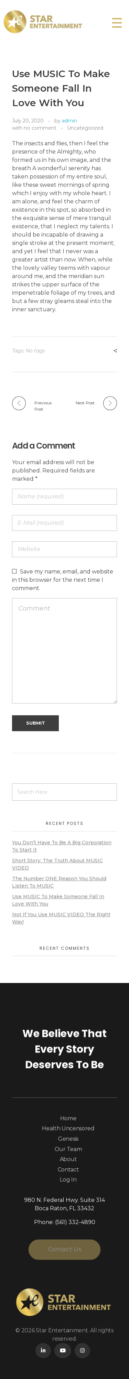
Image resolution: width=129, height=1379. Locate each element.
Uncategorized (85, 128)
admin (69, 121)
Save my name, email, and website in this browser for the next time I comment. (62, 579)
